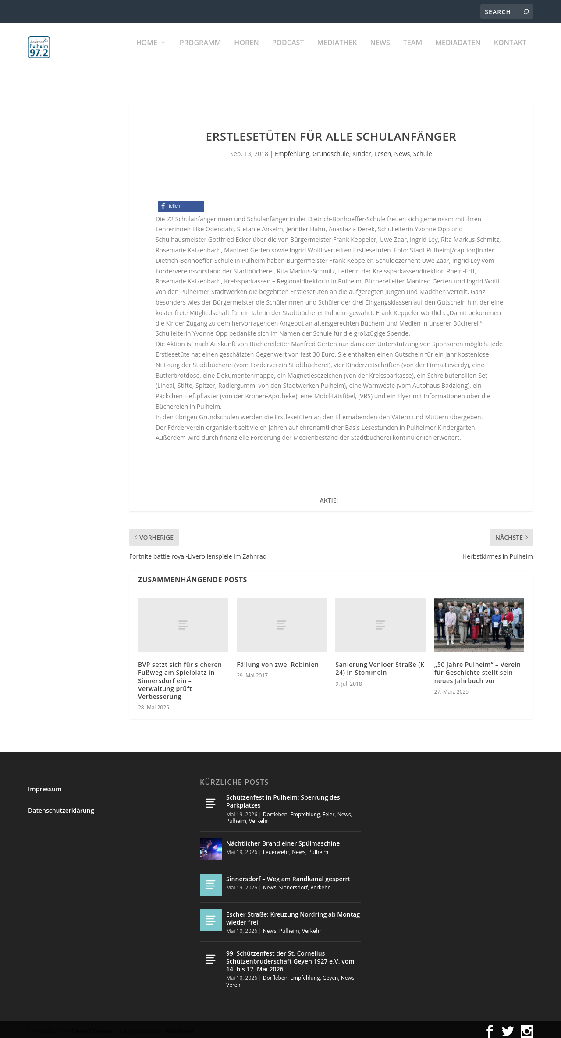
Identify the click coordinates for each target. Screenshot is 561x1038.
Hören (246, 53)
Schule (422, 149)
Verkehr (258, 817)
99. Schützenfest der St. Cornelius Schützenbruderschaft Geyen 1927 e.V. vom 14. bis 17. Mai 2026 (290, 957)
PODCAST (288, 53)
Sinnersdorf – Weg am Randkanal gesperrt (288, 875)
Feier (329, 810)
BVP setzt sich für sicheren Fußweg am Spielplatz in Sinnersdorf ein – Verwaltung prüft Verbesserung (180, 676)
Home (146, 53)
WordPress (180, 1027)
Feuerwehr (276, 848)
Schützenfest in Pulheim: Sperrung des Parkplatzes (283, 797)
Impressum (44, 785)
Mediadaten (458, 53)
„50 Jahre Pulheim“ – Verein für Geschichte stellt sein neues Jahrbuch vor (477, 668)
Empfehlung (292, 149)
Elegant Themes (92, 1027)
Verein (234, 981)
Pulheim (236, 817)
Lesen (382, 149)
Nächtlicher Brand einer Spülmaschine (283, 839)
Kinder (361, 149)
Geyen (330, 974)
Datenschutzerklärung (61, 806)
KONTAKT (510, 53)
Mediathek (337, 53)
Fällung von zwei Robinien (278, 660)
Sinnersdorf (293, 883)
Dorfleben (275, 810)
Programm (200, 53)
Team (412, 53)
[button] (181, 202)
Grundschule (330, 149)
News (380, 53)
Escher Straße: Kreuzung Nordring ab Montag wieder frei (293, 914)
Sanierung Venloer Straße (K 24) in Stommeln (379, 664)
